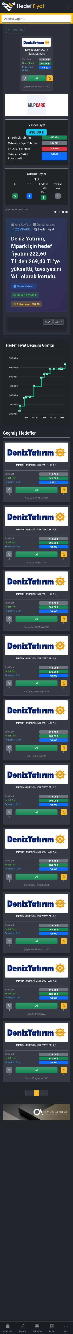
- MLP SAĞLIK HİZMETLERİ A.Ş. (36, 52)
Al (36, 78)
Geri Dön (15, 30)
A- (48, 321)
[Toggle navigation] (69, 8)
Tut (29, 184)
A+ (58, 321)
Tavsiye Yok (58, 186)
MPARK (22, 229)
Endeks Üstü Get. (43, 188)
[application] (36, 386)
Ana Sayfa (19, 225)
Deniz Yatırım (44, 225)
